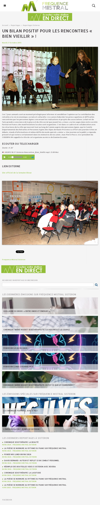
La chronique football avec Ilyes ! (19, 411)
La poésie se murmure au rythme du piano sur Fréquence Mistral (34, 448)
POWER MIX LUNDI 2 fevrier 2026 (17, 366)
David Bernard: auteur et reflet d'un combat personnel (31, 460)
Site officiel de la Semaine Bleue (16, 173)
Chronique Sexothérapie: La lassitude (22, 472)
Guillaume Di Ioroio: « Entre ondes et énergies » (25, 311)
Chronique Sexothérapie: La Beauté (21, 442)
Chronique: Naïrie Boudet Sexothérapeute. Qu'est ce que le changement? (38, 385)
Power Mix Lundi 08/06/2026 (17, 454)
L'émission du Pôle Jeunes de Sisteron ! (21, 429)
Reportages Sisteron (30, 25)
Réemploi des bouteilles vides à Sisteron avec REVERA (29, 466)
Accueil (5, 25)
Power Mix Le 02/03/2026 (14, 348)
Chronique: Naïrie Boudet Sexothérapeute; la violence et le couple (35, 329)
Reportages (15, 25)
